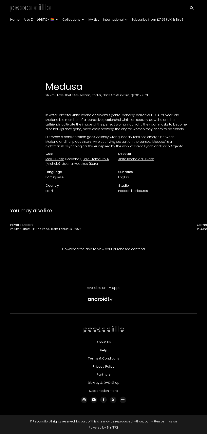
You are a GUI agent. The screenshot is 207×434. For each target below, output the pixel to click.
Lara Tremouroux (96, 159)
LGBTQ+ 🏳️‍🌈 (45, 20)
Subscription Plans (103, 390)
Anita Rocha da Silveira (136, 159)
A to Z (28, 20)
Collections (71, 20)
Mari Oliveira (54, 159)
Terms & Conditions (103, 358)
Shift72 (112, 427)
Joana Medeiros (75, 163)
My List (93, 20)
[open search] (193, 8)
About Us (103, 342)
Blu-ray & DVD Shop (103, 382)
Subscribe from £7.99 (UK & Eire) (157, 20)
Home (15, 20)
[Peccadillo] (103, 330)
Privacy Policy (103, 366)
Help (103, 350)
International (113, 20)
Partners (104, 374)
